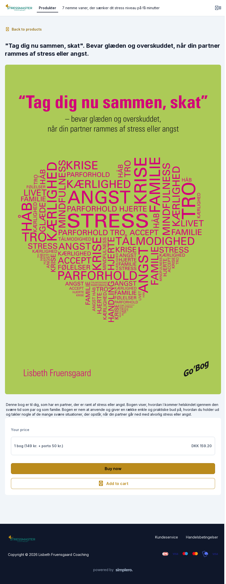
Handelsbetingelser (202, 537)
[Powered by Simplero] (113, 570)
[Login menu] (218, 8)
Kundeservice (166, 537)
